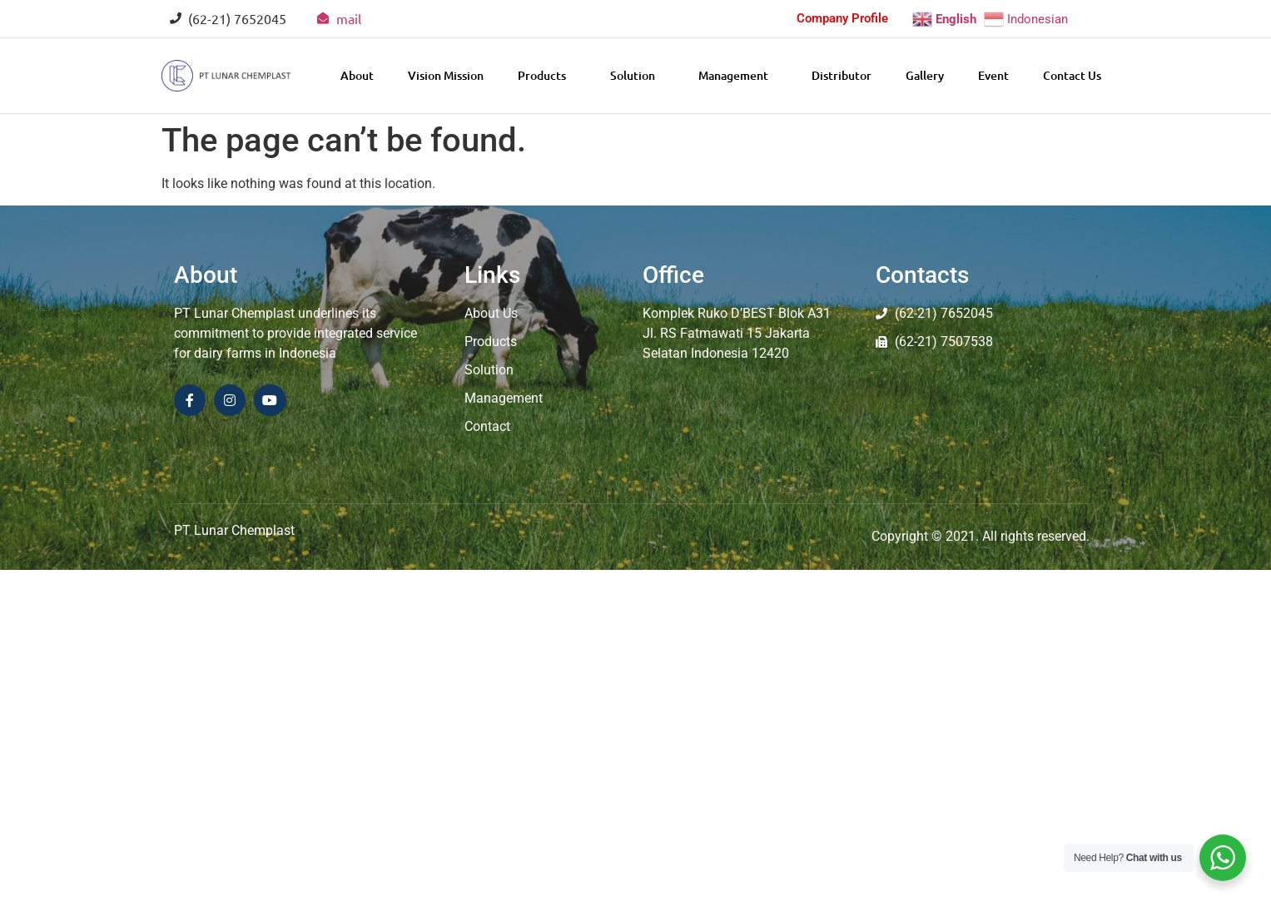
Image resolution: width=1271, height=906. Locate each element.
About (357, 75)
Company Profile (842, 18)
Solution (637, 75)
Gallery (925, 75)
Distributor (841, 75)
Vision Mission (446, 75)
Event (993, 75)
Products (546, 75)
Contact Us (1072, 75)
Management (737, 75)
